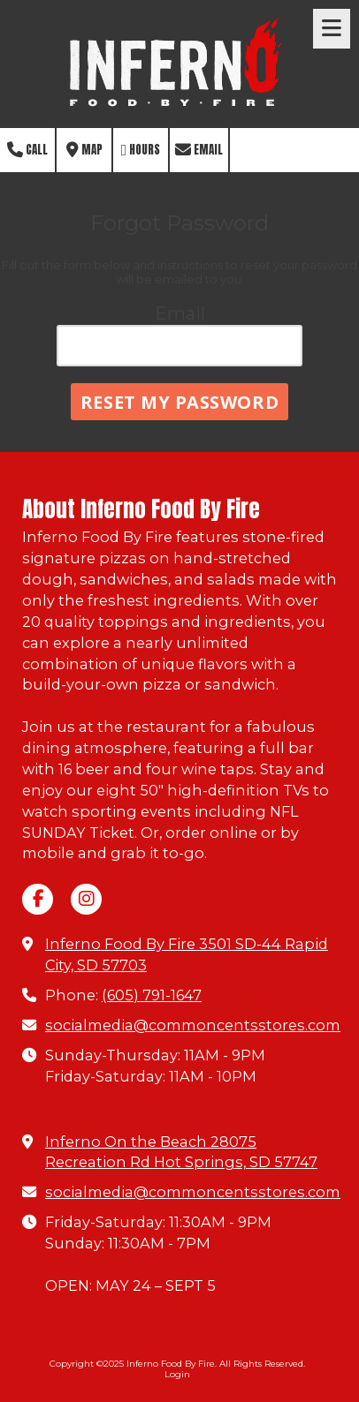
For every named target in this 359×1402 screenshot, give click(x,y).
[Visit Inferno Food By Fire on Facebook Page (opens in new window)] (37, 899)
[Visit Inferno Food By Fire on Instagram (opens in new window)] (86, 899)
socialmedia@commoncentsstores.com (192, 1025)
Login (177, 1374)
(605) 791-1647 (152, 995)
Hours (141, 149)
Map (84, 149)
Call (27, 149)
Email (199, 149)
